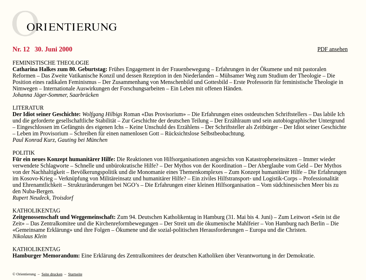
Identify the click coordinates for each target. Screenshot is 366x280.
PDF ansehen (332, 49)
